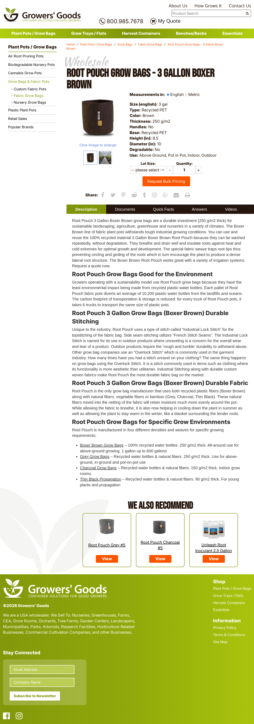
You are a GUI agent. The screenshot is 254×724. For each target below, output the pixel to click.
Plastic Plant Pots (22, 110)
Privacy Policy (224, 628)
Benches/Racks (191, 33)
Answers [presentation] (199, 209)
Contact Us (240, 6)
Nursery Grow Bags (30, 102)
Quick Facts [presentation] (163, 209)
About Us (178, 6)
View (107, 558)
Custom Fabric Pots (30, 89)
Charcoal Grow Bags (98, 468)
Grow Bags (125, 44)
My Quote (169, 20)
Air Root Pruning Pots (25, 56)
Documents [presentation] (125, 209)
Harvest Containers (141, 33)
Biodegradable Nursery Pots (31, 65)
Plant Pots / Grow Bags (33, 33)
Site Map (220, 642)
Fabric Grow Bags (150, 44)
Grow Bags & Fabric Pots (28, 81)
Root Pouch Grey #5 (106, 545)
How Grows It (208, 6)
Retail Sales (17, 119)
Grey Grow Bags (94, 456)
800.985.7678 (125, 21)
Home (70, 44)
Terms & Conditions (229, 635)
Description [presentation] (86, 209)
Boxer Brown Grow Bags (101, 445)
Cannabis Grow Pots (25, 73)
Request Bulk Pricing (166, 181)
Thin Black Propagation (100, 479)
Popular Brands (21, 127)
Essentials (232, 33)
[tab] (86, 209)
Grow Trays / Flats (88, 33)
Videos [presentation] (231, 209)
